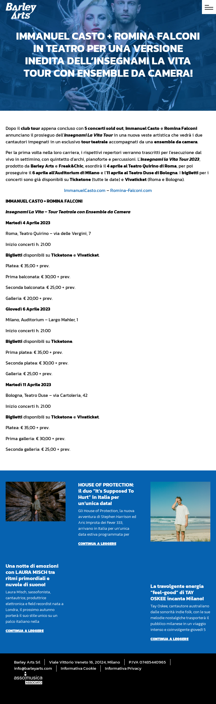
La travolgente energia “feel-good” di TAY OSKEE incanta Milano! (177, 592)
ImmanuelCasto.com (84, 190)
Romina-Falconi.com (131, 190)
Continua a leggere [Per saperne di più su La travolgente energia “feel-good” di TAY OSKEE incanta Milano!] (169, 639)
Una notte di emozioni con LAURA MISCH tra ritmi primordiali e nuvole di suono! (32, 575)
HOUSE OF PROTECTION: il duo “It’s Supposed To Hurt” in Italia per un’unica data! (106, 494)
